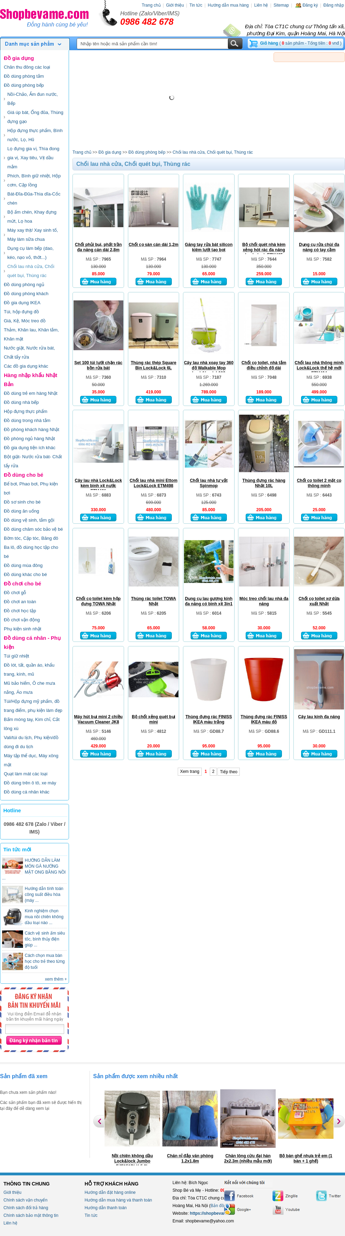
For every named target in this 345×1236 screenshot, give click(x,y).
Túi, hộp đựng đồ (21, 311)
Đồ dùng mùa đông (23, 565)
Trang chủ (151, 5)
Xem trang (189, 771)
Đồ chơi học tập (20, 610)
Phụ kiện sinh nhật (22, 628)
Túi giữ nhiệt (16, 656)
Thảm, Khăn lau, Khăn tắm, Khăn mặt (31, 334)
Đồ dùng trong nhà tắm (27, 420)
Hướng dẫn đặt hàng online (110, 1192)
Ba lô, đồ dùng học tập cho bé (31, 552)
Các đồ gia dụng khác (26, 366)
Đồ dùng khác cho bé (25, 574)
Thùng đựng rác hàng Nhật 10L (264, 483)
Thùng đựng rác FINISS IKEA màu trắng (208, 719)
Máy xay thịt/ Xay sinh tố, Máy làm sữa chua (32, 235)
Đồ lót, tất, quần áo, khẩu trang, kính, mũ (29, 669)
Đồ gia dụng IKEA (22, 302)
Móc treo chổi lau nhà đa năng (263, 601)
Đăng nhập (333, 5)
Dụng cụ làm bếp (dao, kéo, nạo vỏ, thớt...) (30, 253)
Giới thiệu (175, 5)
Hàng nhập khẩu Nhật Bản (30, 379)
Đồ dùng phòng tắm (24, 76)
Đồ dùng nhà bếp (21, 402)
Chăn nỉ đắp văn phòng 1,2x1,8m (190, 1158)
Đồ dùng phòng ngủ (24, 284)
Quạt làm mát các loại (25, 773)
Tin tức (196, 5)
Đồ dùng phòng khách (26, 293)
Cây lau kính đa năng (319, 716)
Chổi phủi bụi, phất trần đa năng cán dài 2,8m (98, 247)
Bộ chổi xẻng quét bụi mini (153, 719)
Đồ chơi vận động (22, 619)
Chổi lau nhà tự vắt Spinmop (209, 483)
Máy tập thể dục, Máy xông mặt (31, 760)
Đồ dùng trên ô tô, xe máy (30, 782)
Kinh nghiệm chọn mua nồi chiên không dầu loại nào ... (44, 916)
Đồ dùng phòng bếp (24, 85)
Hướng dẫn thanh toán (106, 1207)
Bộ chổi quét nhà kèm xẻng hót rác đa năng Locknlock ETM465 (263, 250)
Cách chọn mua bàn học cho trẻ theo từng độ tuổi (45, 961)
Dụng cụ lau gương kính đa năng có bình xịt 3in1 (208, 601)
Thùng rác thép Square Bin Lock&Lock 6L (153, 365)
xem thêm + (56, 979)
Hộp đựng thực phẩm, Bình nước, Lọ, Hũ (35, 135)
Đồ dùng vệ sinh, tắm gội (29, 520)
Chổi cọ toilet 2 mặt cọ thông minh (319, 483)
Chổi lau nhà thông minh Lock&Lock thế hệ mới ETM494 (318, 368)
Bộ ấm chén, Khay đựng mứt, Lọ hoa (31, 216)
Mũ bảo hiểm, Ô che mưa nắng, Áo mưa (29, 688)
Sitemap (281, 5)
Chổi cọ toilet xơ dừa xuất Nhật (319, 601)
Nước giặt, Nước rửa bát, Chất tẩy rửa (29, 352)
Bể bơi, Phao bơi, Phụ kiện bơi (31, 488)
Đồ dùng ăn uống (21, 511)
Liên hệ (261, 5)
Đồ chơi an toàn (20, 601)
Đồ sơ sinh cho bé (22, 502)
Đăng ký (306, 5)
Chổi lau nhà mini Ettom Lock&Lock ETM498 (153, 483)
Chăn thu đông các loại (27, 67)
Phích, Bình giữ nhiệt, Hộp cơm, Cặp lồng (34, 180)
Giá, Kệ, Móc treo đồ (25, 320)
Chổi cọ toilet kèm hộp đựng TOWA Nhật (98, 601)
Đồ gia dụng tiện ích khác (29, 447)
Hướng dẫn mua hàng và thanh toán (118, 1200)
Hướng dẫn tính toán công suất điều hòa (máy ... (44, 894)
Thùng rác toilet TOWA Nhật (153, 601)
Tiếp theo (228, 771)
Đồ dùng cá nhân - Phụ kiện (32, 642)
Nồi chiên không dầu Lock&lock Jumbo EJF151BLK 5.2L (132, 1161)
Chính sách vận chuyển (25, 1200)
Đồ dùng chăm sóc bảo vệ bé (33, 529)
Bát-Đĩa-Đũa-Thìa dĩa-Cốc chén (34, 198)
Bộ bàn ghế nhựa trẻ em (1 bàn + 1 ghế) (305, 1158)
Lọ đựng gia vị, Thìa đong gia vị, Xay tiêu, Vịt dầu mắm (33, 157)
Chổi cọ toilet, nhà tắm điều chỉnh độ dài (264, 365)
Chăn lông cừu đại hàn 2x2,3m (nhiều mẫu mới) (248, 1158)
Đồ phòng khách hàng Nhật (31, 429)
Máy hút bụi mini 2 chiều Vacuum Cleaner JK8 (98, 719)
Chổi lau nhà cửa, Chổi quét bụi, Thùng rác (30, 271)
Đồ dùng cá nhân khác (26, 791)
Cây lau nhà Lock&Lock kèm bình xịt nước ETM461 (98, 485)
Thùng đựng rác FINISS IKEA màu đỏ (264, 719)
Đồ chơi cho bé (22, 583)
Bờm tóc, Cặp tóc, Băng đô (31, 538)
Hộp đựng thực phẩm (25, 411)
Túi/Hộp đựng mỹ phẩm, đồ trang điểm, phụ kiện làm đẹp (33, 706)
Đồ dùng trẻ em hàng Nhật (31, 393)
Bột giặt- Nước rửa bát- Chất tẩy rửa (33, 461)
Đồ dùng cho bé (23, 475)
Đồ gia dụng (19, 58)
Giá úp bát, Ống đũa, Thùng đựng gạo (35, 117)
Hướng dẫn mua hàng (228, 5)
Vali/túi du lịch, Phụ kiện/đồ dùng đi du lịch (31, 742)
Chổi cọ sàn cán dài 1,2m (153, 244)
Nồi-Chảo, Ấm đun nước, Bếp (32, 99)
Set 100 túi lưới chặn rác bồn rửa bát (98, 365)
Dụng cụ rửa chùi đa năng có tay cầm (319, 247)
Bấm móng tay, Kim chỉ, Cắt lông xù (32, 724)
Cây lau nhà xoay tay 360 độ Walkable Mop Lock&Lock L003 (208, 368)
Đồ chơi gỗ (15, 592)
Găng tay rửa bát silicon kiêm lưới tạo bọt (209, 247)
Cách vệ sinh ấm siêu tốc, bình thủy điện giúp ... (45, 939)
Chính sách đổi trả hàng (25, 1207)
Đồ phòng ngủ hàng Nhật (29, 438)
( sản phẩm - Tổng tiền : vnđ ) (301, 43)
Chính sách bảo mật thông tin (30, 1215)
